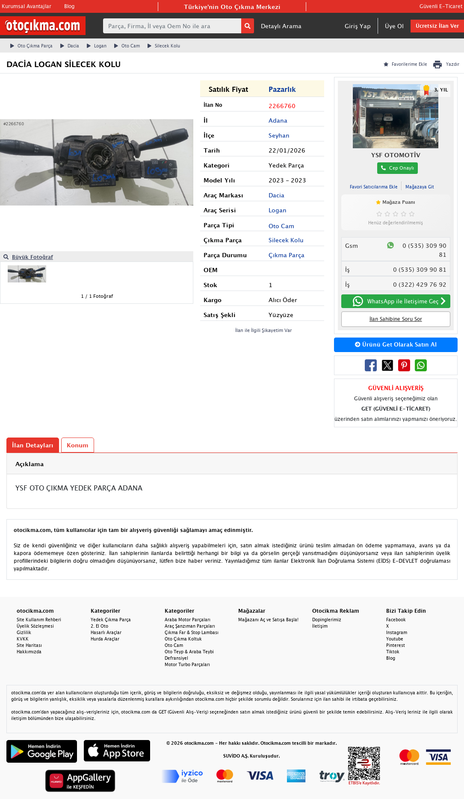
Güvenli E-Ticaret (441, 6)
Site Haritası (29, 645)
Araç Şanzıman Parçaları (190, 626)
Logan (96, 45)
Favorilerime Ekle (405, 64)
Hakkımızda (29, 651)
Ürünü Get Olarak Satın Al (396, 344)
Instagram (396, 632)
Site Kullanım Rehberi (39, 619)
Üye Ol (394, 25)
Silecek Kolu (164, 45)
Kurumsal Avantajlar (26, 6)
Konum (78, 445)
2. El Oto (99, 626)
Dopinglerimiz (326, 619)
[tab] (232, 463)
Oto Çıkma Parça (31, 45)
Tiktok (392, 651)
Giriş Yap (358, 25)
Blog (69, 6)
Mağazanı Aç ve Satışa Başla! (268, 619)
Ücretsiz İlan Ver (437, 26)
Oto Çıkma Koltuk (183, 638)
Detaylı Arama (281, 25)
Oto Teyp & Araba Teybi (189, 651)
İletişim (320, 626)
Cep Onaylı (397, 167)
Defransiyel (176, 658)
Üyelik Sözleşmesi (35, 626)
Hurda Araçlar (105, 638)
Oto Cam (127, 45)
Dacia (69, 45)
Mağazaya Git (419, 186)
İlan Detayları (32, 445)
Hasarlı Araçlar (106, 632)
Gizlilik (24, 632)
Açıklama (29, 463)
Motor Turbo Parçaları (187, 664)
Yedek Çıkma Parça (111, 619)
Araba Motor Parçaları (187, 619)
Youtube (394, 638)
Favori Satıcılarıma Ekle (374, 186)
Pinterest (395, 645)
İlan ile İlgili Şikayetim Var (263, 330)
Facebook (396, 619)
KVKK (23, 638)
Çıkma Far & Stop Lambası (192, 632)
